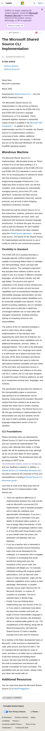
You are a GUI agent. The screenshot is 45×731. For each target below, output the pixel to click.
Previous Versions (21, 717)
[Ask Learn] (36, 32)
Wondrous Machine (11, 66)
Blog (32, 717)
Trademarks (6, 728)
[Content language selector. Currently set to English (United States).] (13, 706)
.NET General (13, 33)
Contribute (6, 721)
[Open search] (34, 3)
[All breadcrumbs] (4, 32)
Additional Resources (12, 69)
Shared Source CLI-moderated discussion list (21, 470)
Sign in (40, 3)
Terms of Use (30, 724)
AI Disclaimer (7, 717)
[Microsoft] (22, 3)
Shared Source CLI (22, 94)
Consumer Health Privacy (11, 724)
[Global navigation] (2, 3)
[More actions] (41, 32)
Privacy (15, 721)
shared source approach (20, 233)
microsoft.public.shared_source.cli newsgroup (21, 464)
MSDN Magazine (21, 689)
